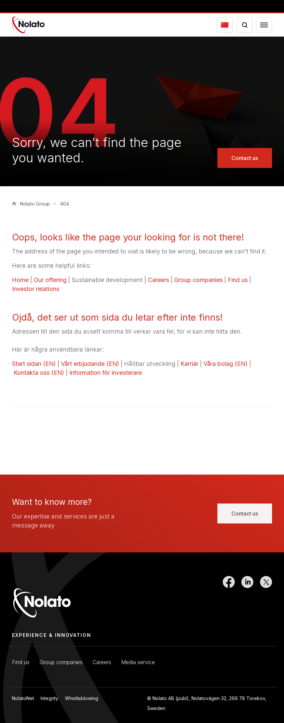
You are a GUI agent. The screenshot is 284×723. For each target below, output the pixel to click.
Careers (158, 279)
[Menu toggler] (264, 25)
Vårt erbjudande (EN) (90, 363)
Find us (238, 279)
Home (20, 279)
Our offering (50, 279)
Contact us (244, 158)
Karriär (189, 363)
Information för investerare (105, 372)
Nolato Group (35, 204)
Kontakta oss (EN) (39, 372)
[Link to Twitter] (266, 598)
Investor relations (35, 288)
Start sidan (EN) (34, 363)
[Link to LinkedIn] (247, 598)
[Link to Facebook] (229, 598)
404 (64, 204)
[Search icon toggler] (245, 25)
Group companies (198, 279)
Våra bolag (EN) (225, 363)
